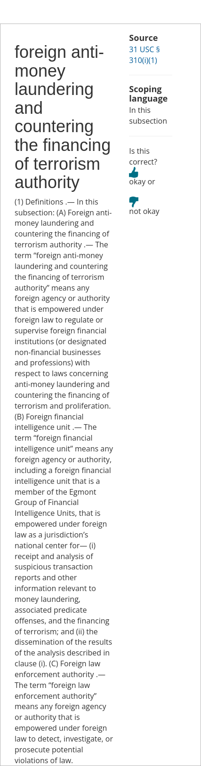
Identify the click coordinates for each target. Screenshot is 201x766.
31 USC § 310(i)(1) (144, 54)
